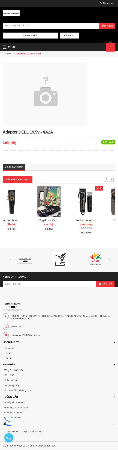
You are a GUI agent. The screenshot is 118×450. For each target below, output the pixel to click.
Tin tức (7, 353)
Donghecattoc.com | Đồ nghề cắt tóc (24, 431)
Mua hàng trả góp (12, 385)
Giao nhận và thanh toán (16, 407)
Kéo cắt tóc (9, 375)
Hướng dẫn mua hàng (14, 402)
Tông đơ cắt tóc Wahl (14, 370)
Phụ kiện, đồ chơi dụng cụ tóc (18, 390)
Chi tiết (21, 229)
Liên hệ (7, 358)
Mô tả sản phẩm (14, 167)
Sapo (52, 446)
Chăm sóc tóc (10, 380)
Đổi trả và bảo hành (13, 412)
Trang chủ (9, 348)
